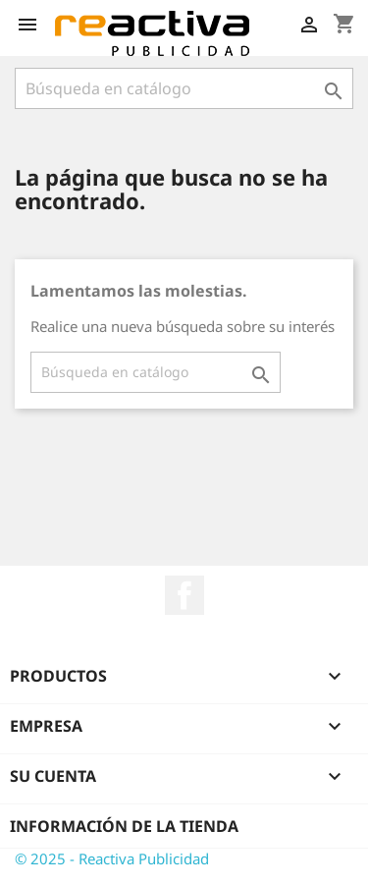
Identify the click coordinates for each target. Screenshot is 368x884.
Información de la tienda (124, 826)
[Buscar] (184, 88)
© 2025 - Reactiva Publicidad (112, 858)
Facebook (184, 595)
